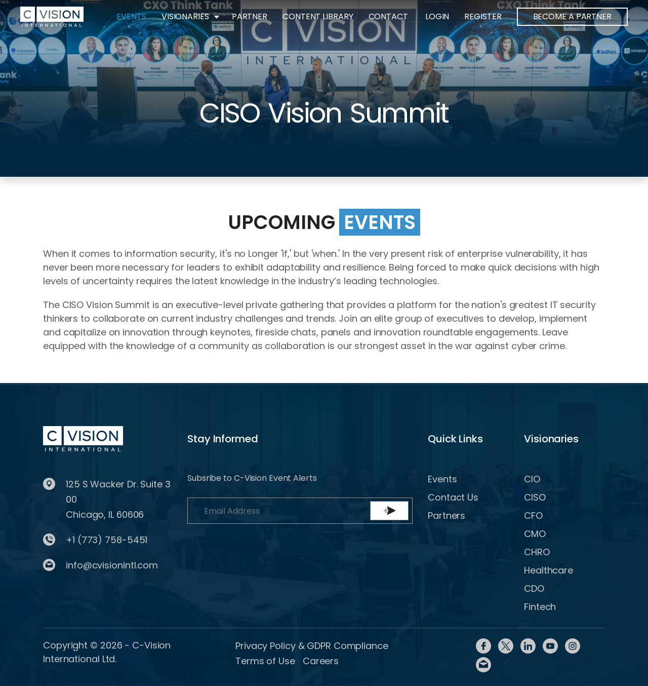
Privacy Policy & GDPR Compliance (311, 645)
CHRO (537, 552)
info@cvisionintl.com (112, 565)
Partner (249, 16)
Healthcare (548, 570)
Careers (321, 661)
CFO (533, 515)
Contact (388, 16)
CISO (535, 497)
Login (437, 16)
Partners (446, 515)
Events (131, 16)
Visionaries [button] (185, 16)
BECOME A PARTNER (572, 16)
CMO (535, 533)
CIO (532, 479)
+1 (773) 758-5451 (106, 539)
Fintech (540, 606)
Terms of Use (265, 661)
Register (482, 16)
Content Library (317, 16)
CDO (534, 588)
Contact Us (453, 497)
